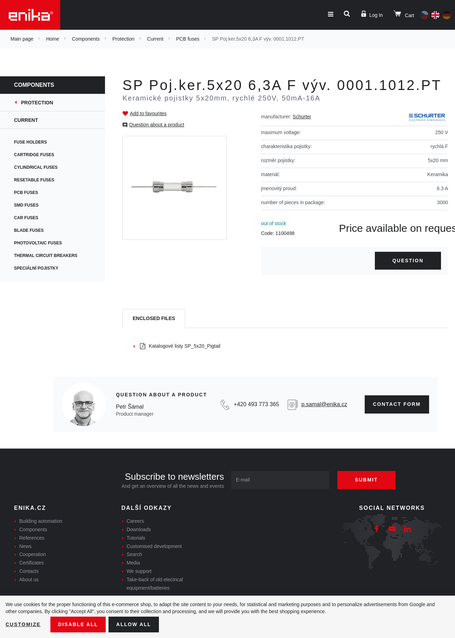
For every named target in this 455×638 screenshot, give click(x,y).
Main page (21, 39)
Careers (135, 521)
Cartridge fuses (34, 154)
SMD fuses (26, 205)
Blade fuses (29, 230)
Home (52, 39)
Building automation (40, 521)
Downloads (139, 529)
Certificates (31, 563)
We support (139, 571)
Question (408, 260)
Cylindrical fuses (35, 167)
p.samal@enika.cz (324, 404)
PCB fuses (187, 39)
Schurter (302, 116)
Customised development (154, 546)
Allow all (133, 624)
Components (85, 39)
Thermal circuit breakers (45, 255)
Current (155, 39)
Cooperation (32, 554)
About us (28, 579)
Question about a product (156, 124)
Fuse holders (30, 142)
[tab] (153, 318)
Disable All (78, 624)
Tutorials (136, 538)
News (25, 546)
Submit (366, 480)
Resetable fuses (34, 180)
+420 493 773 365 (256, 404)
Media (133, 563)
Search (134, 554)
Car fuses (26, 217)
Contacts (28, 571)
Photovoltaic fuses (38, 243)
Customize (23, 624)
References (31, 538)
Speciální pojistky (36, 268)
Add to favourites (148, 113)
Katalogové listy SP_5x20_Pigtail (180, 346)
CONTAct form (397, 404)
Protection (123, 39)
